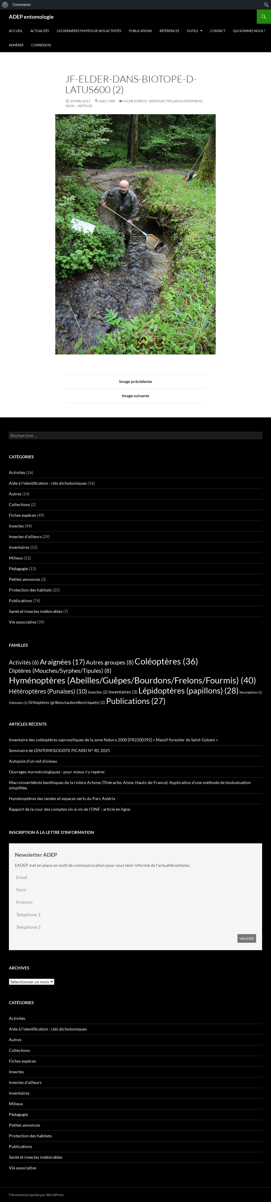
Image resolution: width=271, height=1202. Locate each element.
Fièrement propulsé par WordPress (36, 1195)
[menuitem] (5, 4)
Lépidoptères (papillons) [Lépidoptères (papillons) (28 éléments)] (188, 690)
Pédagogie (18, 568)
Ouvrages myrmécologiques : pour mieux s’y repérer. (57, 771)
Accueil (16, 31)
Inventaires (19, 547)
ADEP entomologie (31, 16)
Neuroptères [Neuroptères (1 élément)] (251, 692)
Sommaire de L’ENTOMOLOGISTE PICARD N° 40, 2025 (59, 750)
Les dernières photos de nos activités (89, 31)
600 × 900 (107, 101)
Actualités (39, 31)
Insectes (16, 525)
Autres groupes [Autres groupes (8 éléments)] (110, 662)
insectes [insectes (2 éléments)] (98, 692)
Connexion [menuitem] (21, 4)
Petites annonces (24, 579)
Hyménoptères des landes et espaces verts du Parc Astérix (62, 798)
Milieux (16, 557)
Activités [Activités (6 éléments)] (24, 662)
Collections (19, 504)
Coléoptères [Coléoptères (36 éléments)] (166, 661)
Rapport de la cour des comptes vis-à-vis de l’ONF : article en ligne (69, 809)
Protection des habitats (30, 589)
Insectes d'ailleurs (25, 536)
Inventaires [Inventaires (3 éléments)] (123, 691)
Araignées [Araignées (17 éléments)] (62, 661)
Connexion (41, 45)
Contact (217, 31)
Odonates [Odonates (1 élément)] (18, 703)
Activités (17, 472)
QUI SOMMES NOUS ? (249, 31)
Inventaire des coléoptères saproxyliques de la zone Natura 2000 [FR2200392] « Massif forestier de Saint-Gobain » (113, 739)
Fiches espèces (22, 515)
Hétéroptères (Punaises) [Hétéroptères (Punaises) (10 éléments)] (48, 691)
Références (169, 31)
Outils (192, 31)
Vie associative (22, 621)
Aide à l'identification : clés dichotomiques (48, 483)
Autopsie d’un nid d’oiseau (33, 761)
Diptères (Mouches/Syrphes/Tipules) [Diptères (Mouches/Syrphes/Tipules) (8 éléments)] (60, 670)
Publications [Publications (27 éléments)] (136, 701)
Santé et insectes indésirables (35, 611)
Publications (140, 31)
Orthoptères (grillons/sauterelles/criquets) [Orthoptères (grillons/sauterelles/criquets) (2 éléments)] (66, 702)
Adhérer (16, 45)
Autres (15, 493)
